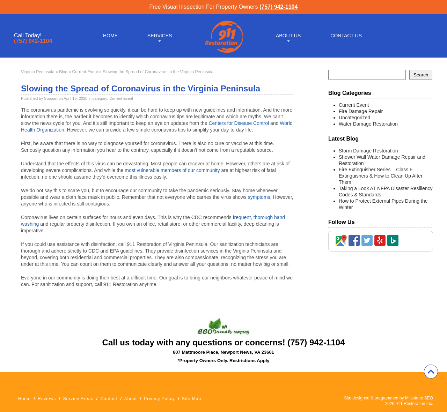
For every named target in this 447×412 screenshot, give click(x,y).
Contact (108, 398)
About (130, 398)
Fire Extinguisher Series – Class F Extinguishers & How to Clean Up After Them (381, 176)
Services (159, 35)
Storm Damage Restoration (368, 150)
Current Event (85, 71)
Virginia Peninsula (37, 71)
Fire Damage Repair (361, 111)
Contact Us (346, 35)
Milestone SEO (419, 398)
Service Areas (78, 398)
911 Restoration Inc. (414, 403)
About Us (288, 35)
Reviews (47, 398)
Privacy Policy (159, 398)
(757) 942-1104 (278, 7)
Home (110, 35)
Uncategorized (354, 117)
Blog (63, 71)
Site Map (191, 398)
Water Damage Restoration (368, 124)
